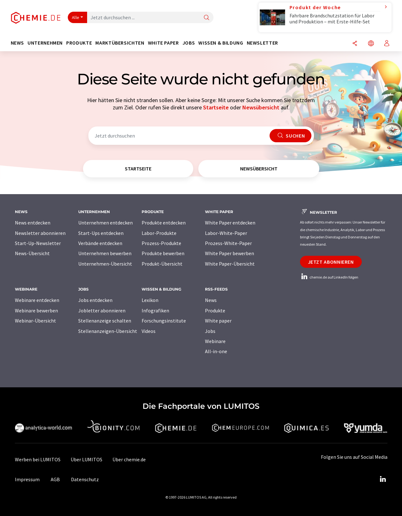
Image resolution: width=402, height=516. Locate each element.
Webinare (215, 341)
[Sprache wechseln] (371, 43)
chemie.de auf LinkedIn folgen (329, 277)
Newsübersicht (260, 107)
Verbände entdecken (100, 243)
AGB (55, 479)
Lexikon (150, 300)
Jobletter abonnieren (101, 310)
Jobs (210, 331)
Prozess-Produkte (161, 243)
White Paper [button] (163, 43)
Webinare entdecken (37, 300)
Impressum (27, 479)
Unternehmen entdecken (105, 222)
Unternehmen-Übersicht (105, 264)
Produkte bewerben (163, 253)
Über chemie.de (129, 459)
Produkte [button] (79, 43)
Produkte (215, 310)
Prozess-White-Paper (228, 243)
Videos (149, 331)
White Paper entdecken (230, 222)
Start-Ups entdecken (101, 233)
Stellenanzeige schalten (104, 320)
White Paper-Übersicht (230, 264)
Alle (76, 17)
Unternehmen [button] (45, 43)
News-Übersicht (32, 253)
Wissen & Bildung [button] (220, 43)
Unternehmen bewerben (104, 253)
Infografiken (155, 310)
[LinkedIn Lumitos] (383, 479)
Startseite (216, 107)
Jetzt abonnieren (331, 262)
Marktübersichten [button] (119, 43)
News (211, 300)
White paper (218, 320)
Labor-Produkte (159, 233)
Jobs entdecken (95, 300)
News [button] (17, 43)
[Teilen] (354, 43)
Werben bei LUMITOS (38, 459)
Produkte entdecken (164, 222)
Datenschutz (85, 479)
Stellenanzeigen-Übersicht (107, 331)
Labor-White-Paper (226, 233)
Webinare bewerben (36, 310)
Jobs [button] (188, 43)
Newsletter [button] (262, 43)
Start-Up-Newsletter (38, 243)
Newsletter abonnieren (40, 233)
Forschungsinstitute (164, 320)
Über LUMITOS (86, 459)
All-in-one (216, 351)
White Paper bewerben (229, 253)
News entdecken (32, 222)
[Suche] (206, 18)
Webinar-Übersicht (35, 320)
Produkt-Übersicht (162, 264)
